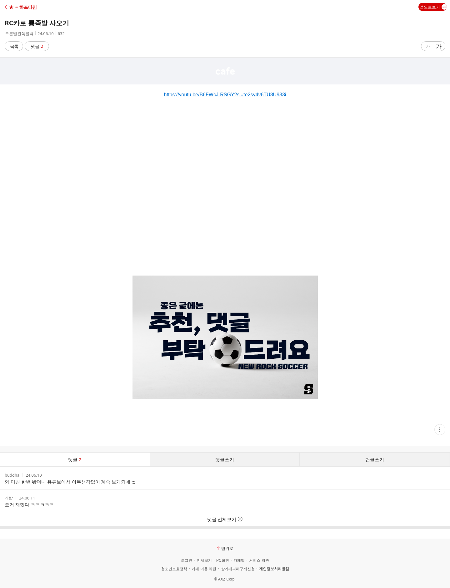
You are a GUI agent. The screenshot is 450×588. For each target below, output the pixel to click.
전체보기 (204, 560)
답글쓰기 (374, 459)
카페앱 (239, 560)
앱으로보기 (433, 7)
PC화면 (222, 560)
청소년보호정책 (174, 569)
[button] (32, 7)
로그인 (186, 560)
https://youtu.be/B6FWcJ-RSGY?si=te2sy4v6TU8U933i (225, 94)
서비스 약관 (259, 560)
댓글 (37, 46)
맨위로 (225, 548)
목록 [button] (14, 46)
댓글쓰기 (224, 459)
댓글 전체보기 (225, 519)
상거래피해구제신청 (238, 569)
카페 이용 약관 (204, 569)
